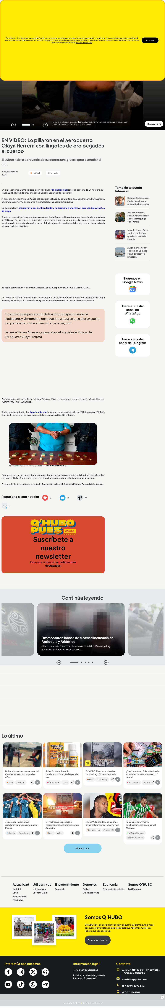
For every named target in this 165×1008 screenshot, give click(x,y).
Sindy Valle (53, 173)
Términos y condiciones (85, 969)
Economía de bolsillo (113, 889)
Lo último (20, 782)
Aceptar (150, 40)
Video (59, 833)
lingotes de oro (38, 412)
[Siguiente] (45, 125)
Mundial (11, 833)
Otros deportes (91, 892)
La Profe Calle (40, 892)
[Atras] (13, 125)
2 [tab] (33, 126)
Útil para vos (53, 782)
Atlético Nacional (135, 833)
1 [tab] (23, 126)
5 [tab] (93, 663)
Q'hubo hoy (102, 779)
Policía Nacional (59, 189)
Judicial (17, 889)
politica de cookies (84, 42)
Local (10, 782)
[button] (45, 497)
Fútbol (86, 889)
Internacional (93, 830)
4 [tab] (89, 663)
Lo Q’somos (134, 889)
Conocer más (98, 940)
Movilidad (18, 899)
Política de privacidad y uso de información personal (89, 977)
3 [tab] (86, 663)
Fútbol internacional (27, 833)
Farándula (60, 889)
